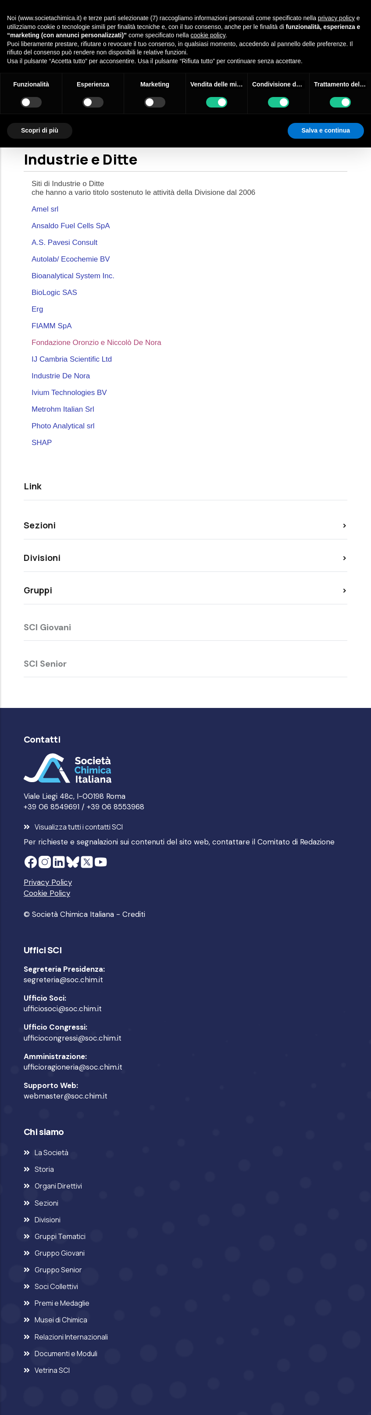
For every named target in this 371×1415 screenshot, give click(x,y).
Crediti (133, 914)
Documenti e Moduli (66, 1353)
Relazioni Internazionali (71, 1337)
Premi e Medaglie (62, 1303)
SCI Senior (45, 663)
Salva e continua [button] (326, 130)
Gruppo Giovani (60, 1253)
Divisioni (48, 1220)
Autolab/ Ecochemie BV (71, 259)
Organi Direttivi (58, 1186)
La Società (51, 1152)
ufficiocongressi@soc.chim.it (72, 1038)
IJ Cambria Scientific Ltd (72, 359)
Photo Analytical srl (63, 426)
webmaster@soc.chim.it (65, 1096)
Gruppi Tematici (60, 1236)
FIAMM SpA (52, 326)
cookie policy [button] (208, 35)
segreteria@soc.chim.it (63, 979)
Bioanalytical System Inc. (73, 276)
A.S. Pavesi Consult (64, 242)
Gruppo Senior (58, 1270)
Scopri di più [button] (39, 130)
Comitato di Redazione (296, 842)
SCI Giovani (47, 627)
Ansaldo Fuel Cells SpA (71, 226)
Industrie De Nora (61, 376)
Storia (44, 1169)
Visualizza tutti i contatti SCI (79, 827)
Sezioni (46, 1203)
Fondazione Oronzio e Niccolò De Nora (96, 342)
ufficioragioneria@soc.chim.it (73, 1067)
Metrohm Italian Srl (63, 409)
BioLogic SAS (54, 292)
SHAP (42, 442)
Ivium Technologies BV (69, 392)
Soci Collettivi (56, 1286)
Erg (37, 309)
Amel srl (45, 209)
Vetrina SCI (52, 1370)
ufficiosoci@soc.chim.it (63, 1008)
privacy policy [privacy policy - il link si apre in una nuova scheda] (336, 18)
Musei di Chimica (61, 1320)
